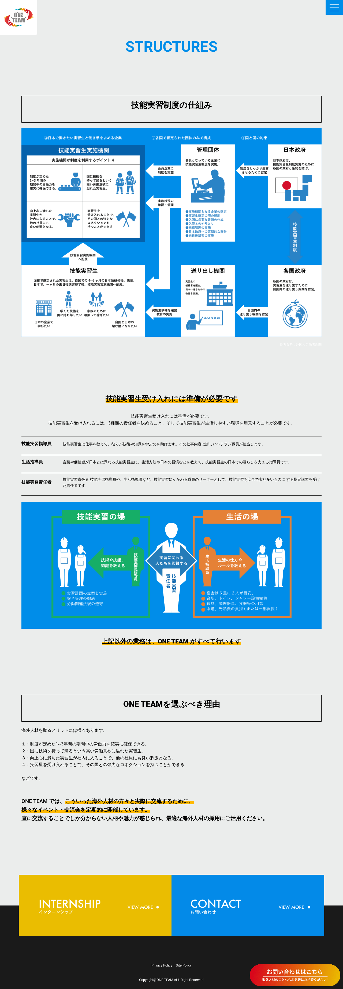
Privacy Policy (161, 965)
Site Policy (184, 965)
